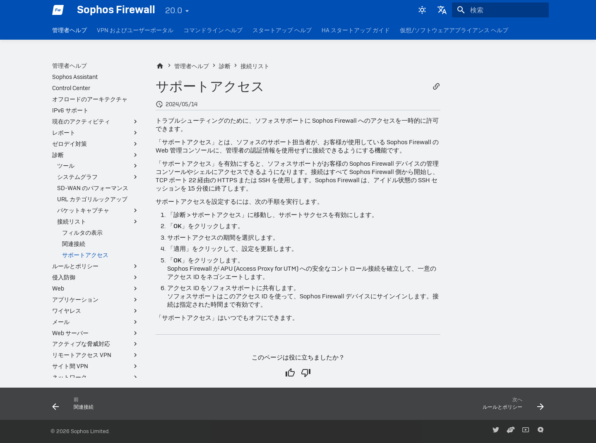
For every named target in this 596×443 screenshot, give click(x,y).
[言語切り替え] (442, 10)
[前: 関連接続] (76, 406)
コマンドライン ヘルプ (213, 30)
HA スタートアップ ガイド (356, 30)
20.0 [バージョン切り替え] (173, 10)
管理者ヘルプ (69, 30)
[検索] (500, 9)
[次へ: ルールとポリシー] (510, 406)
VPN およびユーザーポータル (135, 30)
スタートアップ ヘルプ (282, 30)
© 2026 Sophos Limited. (80, 431)
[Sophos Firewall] (58, 10)
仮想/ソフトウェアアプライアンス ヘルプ (454, 30)
